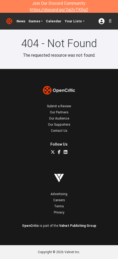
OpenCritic (30, 226)
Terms (59, 206)
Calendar (54, 21)
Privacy (59, 212)
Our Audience (59, 118)
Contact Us (59, 131)
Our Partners (59, 112)
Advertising (59, 194)
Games (34, 21)
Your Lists (73, 21)
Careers (59, 200)
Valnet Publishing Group (77, 226)
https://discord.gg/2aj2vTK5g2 (59, 9)
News (21, 21)
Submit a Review (59, 106)
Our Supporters (59, 124)
